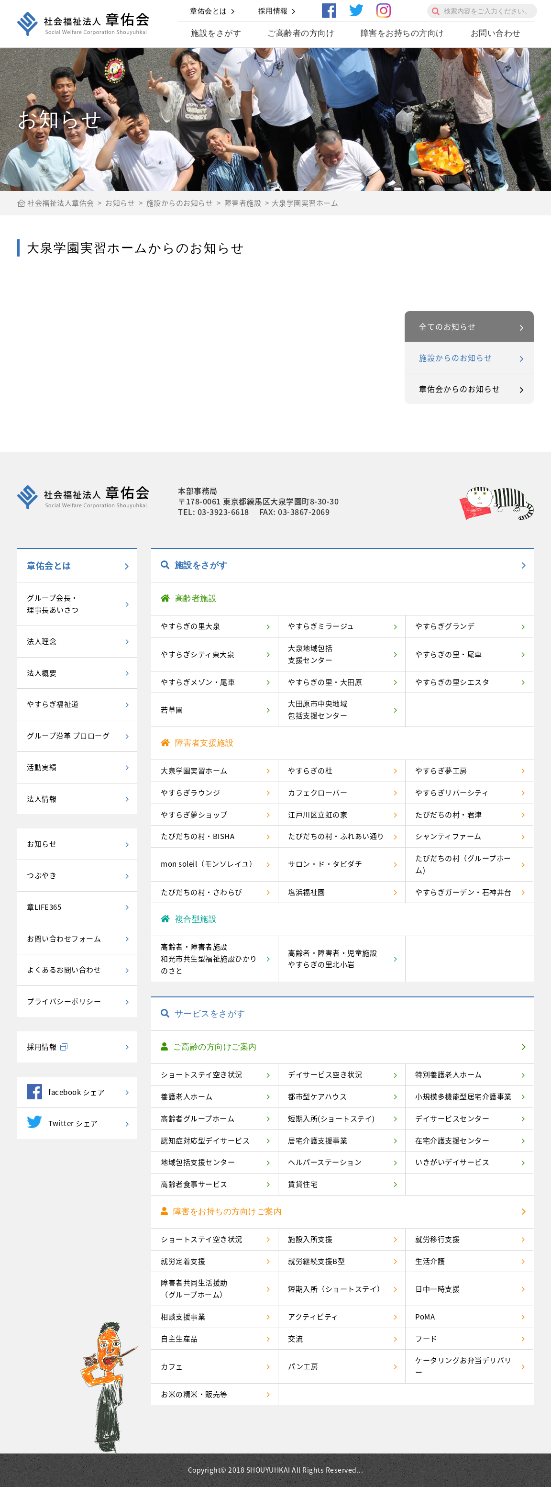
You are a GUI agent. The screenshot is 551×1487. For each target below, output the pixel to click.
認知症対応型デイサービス (205, 1140)
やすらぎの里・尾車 (448, 654)
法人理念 (41, 641)
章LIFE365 (44, 907)
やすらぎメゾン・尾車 (198, 682)
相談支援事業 (183, 1316)
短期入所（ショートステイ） (336, 1289)
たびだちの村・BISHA (197, 836)
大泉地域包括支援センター (310, 654)
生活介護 (430, 1261)
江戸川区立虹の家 (317, 814)
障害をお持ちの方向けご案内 (221, 1211)
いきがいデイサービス (452, 1162)
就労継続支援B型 (316, 1261)
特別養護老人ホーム (448, 1074)
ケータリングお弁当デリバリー (463, 1366)
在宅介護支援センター (452, 1140)
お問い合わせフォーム (64, 938)
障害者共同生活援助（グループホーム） (194, 1288)
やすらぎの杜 (310, 770)
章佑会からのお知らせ (459, 388)
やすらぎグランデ (444, 626)
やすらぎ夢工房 (441, 770)
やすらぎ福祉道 (53, 704)
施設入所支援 (310, 1239)
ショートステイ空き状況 (201, 1074)
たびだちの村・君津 (448, 814)
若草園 (172, 709)
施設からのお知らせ (455, 357)
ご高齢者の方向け (300, 33)
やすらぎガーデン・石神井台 (463, 892)
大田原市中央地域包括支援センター (317, 709)
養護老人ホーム (187, 1096)
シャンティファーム (448, 836)
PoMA (425, 1316)
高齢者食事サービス (194, 1184)
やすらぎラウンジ (190, 792)
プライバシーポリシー (64, 1001)
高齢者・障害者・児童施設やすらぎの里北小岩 (332, 959)
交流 (295, 1338)
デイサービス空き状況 (325, 1074)
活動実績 (41, 767)
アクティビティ (313, 1316)
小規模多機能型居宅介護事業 (463, 1096)
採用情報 (273, 11)
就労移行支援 (437, 1239)
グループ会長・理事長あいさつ (53, 604)
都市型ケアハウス (317, 1096)
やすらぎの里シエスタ (452, 682)
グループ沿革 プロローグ (68, 735)
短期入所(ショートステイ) (331, 1118)
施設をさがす (216, 33)
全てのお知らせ (447, 326)
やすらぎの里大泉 (190, 626)
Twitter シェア (62, 1122)
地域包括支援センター (198, 1162)
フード (426, 1338)
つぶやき (41, 875)
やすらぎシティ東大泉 (197, 654)
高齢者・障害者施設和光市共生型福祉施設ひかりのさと (209, 958)
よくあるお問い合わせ (64, 969)
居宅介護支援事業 (317, 1140)
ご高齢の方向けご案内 (209, 1046)
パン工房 (303, 1366)
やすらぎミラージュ (321, 626)
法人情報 (41, 799)
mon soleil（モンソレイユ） (208, 864)
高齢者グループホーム (197, 1118)
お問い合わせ (496, 33)
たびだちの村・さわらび (201, 892)
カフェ (172, 1366)
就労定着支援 (183, 1261)
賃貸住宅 (303, 1184)
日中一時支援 (437, 1289)
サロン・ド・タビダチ (325, 864)
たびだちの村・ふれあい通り (336, 836)
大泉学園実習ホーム (194, 770)
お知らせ (41, 844)
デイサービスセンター (452, 1118)
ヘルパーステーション (325, 1162)
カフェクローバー (317, 792)
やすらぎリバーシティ (452, 792)
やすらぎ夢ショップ (194, 814)
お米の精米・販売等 (194, 1394)
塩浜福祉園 (306, 892)
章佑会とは (208, 11)
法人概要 (41, 673)
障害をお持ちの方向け (402, 33)
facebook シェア (66, 1091)
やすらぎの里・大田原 (325, 682)
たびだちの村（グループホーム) (463, 864)
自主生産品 (179, 1338)
